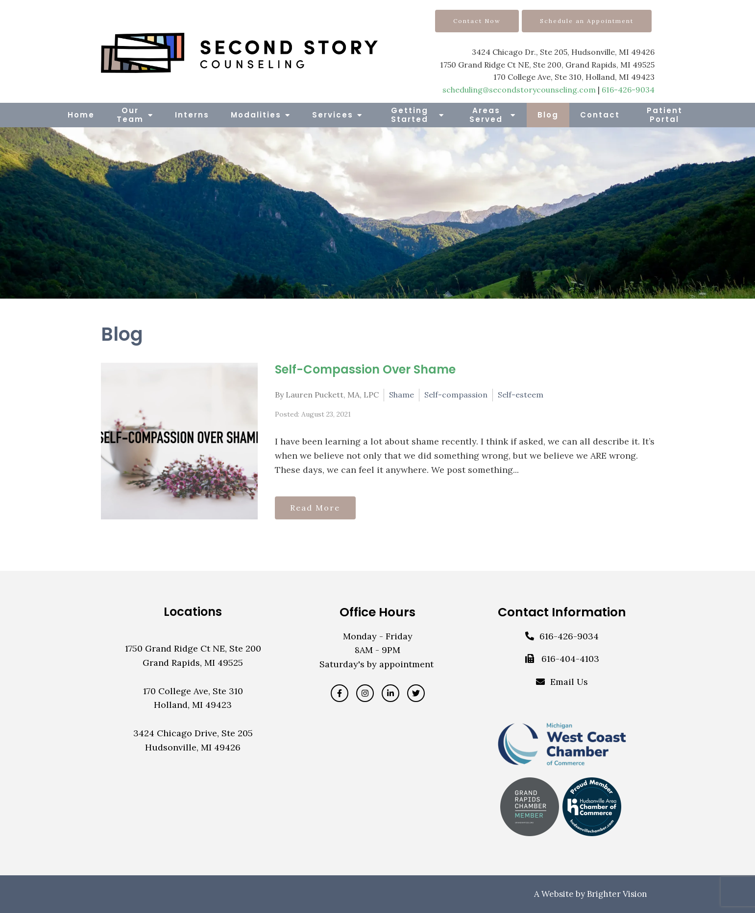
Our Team (130, 114)
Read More (318, 507)
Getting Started (409, 114)
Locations (193, 612)
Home (81, 115)
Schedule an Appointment (586, 20)
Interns (192, 115)
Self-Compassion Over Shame (365, 369)
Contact (600, 115)
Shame (401, 394)
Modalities (256, 115)
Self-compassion (455, 394)
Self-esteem (520, 394)
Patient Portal (664, 114)
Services (332, 115)
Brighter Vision (617, 894)
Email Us (569, 681)
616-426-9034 (628, 89)
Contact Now (477, 20)
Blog (548, 115)
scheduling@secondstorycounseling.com (519, 89)
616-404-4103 (570, 658)
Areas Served (486, 114)
